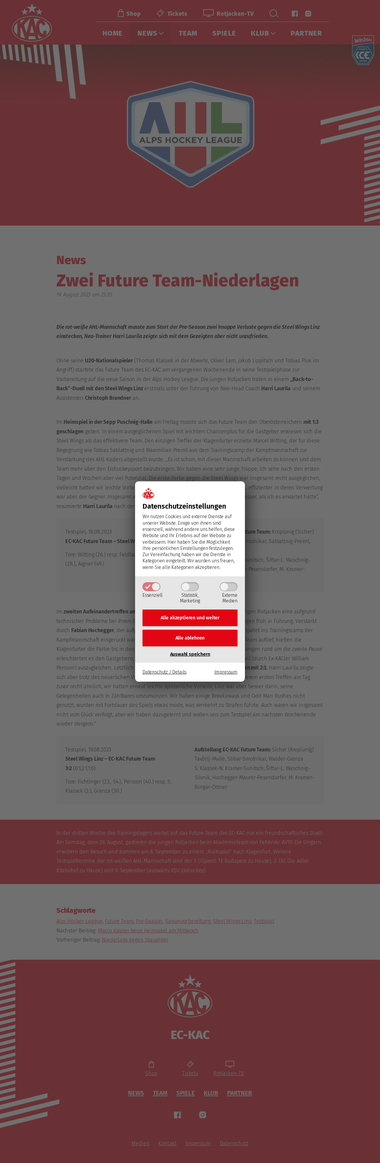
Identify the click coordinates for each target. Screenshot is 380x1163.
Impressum (226, 672)
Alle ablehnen (190, 638)
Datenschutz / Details (164, 672)
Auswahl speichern (190, 654)
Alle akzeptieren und (190, 618)
